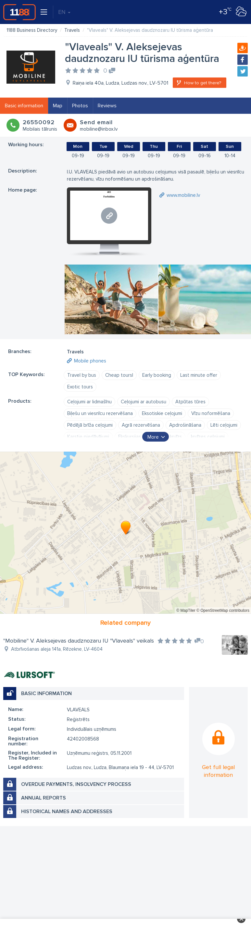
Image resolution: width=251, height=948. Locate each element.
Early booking (156, 375)
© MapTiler (185, 610)
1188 (19, 12)
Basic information (24, 105)
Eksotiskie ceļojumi (162, 413)
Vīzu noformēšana (210, 413)
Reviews (107, 105)
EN (64, 12)
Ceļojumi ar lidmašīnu (89, 402)
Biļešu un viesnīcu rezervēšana (100, 413)
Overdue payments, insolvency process (76, 784)
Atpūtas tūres (190, 402)
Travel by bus (81, 375)
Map (57, 105)
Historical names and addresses (66, 811)
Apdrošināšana (185, 425)
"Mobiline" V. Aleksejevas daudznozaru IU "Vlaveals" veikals (78, 640)
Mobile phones (90, 361)
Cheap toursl (119, 375)
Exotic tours (80, 387)
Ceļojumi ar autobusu (143, 402)
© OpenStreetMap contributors (222, 610)
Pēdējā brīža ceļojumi (90, 425)
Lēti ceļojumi (223, 425)
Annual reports (43, 798)
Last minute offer (198, 375)
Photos (80, 105)
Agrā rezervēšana (141, 425)
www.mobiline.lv (183, 195)
